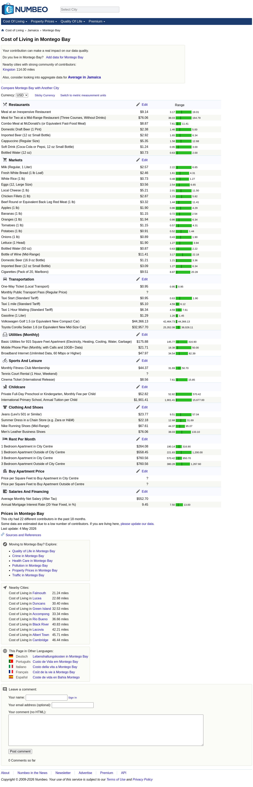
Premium (95, 21)
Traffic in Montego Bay (28, 575)
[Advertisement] (222, 53)
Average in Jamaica (84, 77)
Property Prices (42, 21)
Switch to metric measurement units (83, 95)
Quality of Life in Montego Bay (33, 551)
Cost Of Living (13, 21)
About (5, 773)
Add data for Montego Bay (64, 57)
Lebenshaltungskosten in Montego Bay (60, 656)
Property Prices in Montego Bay (34, 570)
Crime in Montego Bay (28, 556)
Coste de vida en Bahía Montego (56, 677)
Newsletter (63, 773)
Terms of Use (116, 779)
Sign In (72, 697)
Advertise (85, 773)
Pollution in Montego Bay (30, 565)
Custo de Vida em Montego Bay (55, 661)
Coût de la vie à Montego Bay (54, 672)
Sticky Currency (45, 95)
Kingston (9, 69)
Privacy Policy (143, 779)
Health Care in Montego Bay (32, 560)
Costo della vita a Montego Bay (55, 667)
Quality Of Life (71, 21)
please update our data (137, 524)
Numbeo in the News (32, 773)
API (123, 773)
